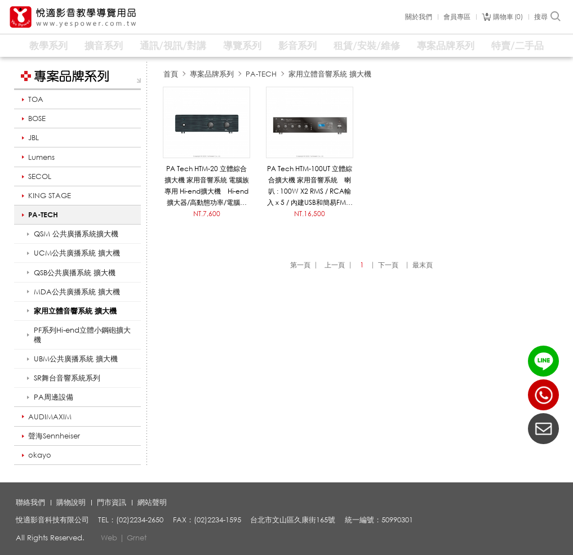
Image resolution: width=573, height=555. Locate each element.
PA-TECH (43, 214)
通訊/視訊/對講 (173, 45)
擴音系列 (104, 45)
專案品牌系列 (445, 45)
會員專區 (456, 17)
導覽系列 (242, 45)
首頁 (170, 73)
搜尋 (548, 17)
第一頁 (300, 265)
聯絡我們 (30, 502)
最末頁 (422, 265)
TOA (35, 99)
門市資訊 (111, 502)
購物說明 (71, 502)
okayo (39, 454)
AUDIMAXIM (50, 416)
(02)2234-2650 (543, 394)
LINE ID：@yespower (543, 361)
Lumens (41, 157)
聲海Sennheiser (54, 435)
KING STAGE (49, 195)
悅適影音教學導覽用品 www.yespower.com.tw (73, 17)
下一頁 (388, 265)
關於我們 (418, 17)
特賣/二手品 (517, 45)
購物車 (508, 17)
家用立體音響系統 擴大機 (329, 73)
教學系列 (48, 45)
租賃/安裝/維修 (367, 45)
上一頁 (335, 265)
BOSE (37, 118)
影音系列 (297, 45)
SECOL (39, 176)
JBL (33, 137)
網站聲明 (152, 502)
